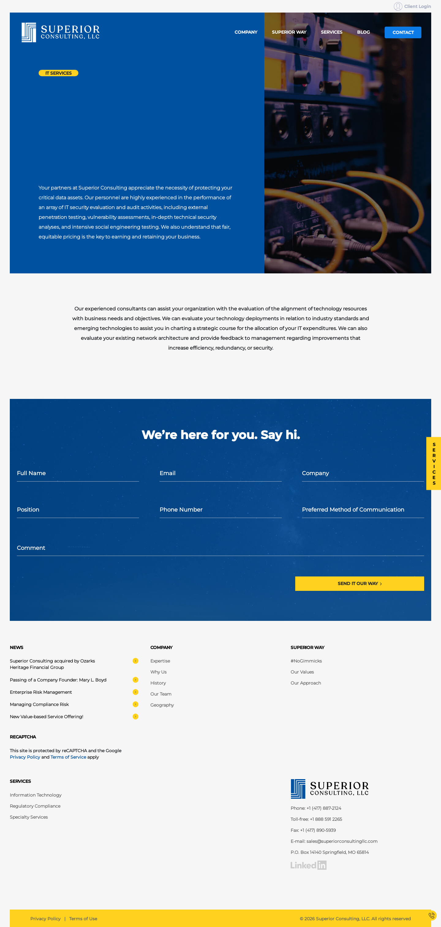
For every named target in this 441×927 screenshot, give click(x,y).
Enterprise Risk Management (74, 692)
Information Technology (35, 795)
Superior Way (289, 32)
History (158, 683)
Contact (403, 32)
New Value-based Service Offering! (74, 716)
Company (246, 32)
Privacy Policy (25, 757)
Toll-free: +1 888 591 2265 (316, 819)
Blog (363, 32)
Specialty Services (29, 817)
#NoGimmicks (306, 661)
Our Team (161, 694)
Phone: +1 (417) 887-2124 (316, 808)
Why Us (158, 672)
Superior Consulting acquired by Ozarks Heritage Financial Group (74, 664)
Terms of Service (68, 757)
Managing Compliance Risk (74, 704)
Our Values (302, 672)
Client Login (412, 6)
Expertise (160, 661)
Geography (162, 705)
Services (331, 32)
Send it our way (357, 583)
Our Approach (306, 683)
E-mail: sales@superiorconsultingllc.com (334, 841)
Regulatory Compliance (35, 806)
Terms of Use (83, 918)
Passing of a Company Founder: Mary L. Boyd (74, 680)
